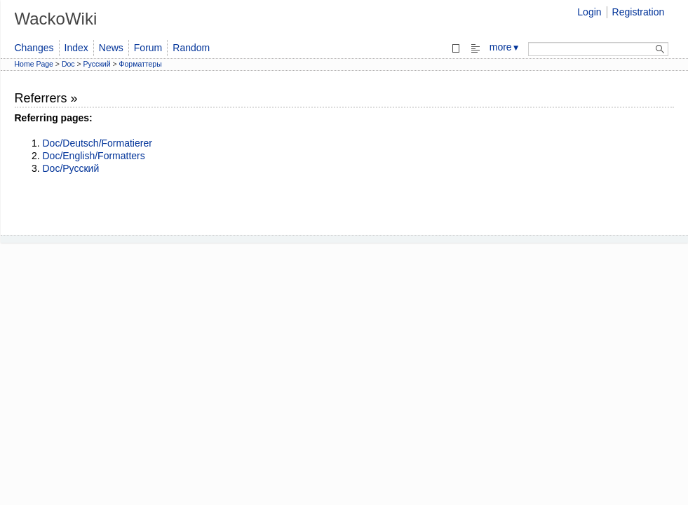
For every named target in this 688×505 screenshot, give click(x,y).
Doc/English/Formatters (94, 155)
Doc (68, 64)
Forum (148, 47)
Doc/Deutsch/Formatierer (97, 143)
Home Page (34, 64)
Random (191, 47)
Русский (97, 64)
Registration (638, 12)
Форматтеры (140, 64)
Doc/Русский (71, 168)
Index (76, 47)
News (111, 47)
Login (589, 12)
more (505, 47)
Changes (34, 47)
